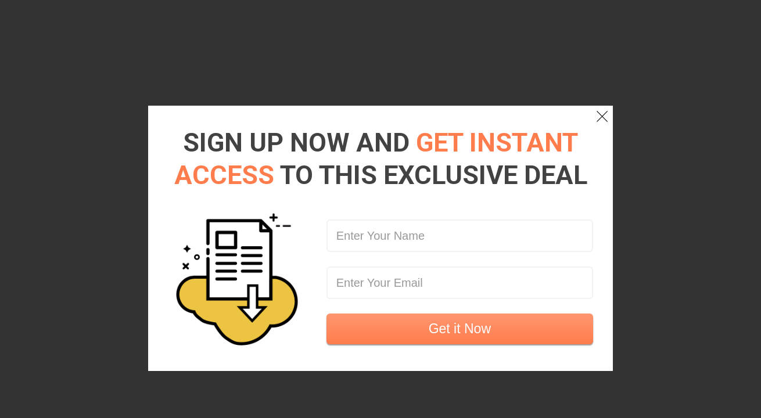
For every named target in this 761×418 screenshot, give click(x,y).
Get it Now (460, 328)
